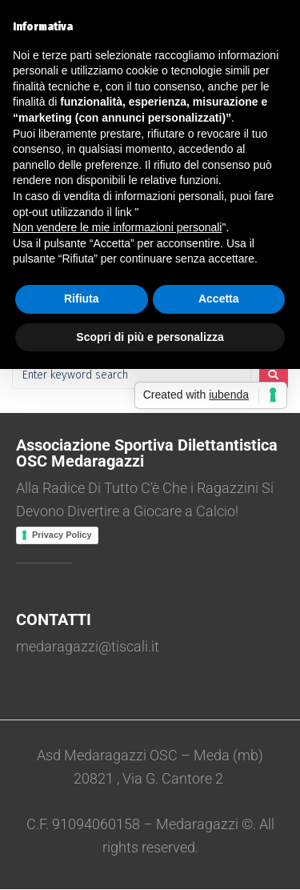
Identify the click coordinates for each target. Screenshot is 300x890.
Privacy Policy (62, 534)
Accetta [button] (218, 298)
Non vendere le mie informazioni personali (117, 227)
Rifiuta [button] (81, 298)
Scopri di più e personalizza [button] (149, 337)
